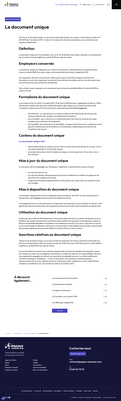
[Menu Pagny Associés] (116, 4)
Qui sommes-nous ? (27, 391)
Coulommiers (37, 365)
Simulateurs (87, 391)
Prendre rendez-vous (78, 354)
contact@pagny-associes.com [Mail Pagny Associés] (85, 361)
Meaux (7, 362)
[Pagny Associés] (12, 6)
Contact (95, 391)
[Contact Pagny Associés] (108, 5)
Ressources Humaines (13, 19)
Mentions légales (97, 397)
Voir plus (60, 311)
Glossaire (79, 391)
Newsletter (74, 397)
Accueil (7, 333)
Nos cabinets (58, 391)
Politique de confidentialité (85, 397)
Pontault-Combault (11, 367)
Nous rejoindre (47, 391)
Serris (7, 365)
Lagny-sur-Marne (10, 360)
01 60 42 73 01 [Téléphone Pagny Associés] (76, 369)
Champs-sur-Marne (11, 370)
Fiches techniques (17, 333)
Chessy (35, 360)
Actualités (37, 391)
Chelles (35, 362)
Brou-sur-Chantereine (40, 370)
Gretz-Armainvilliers (39, 367)
